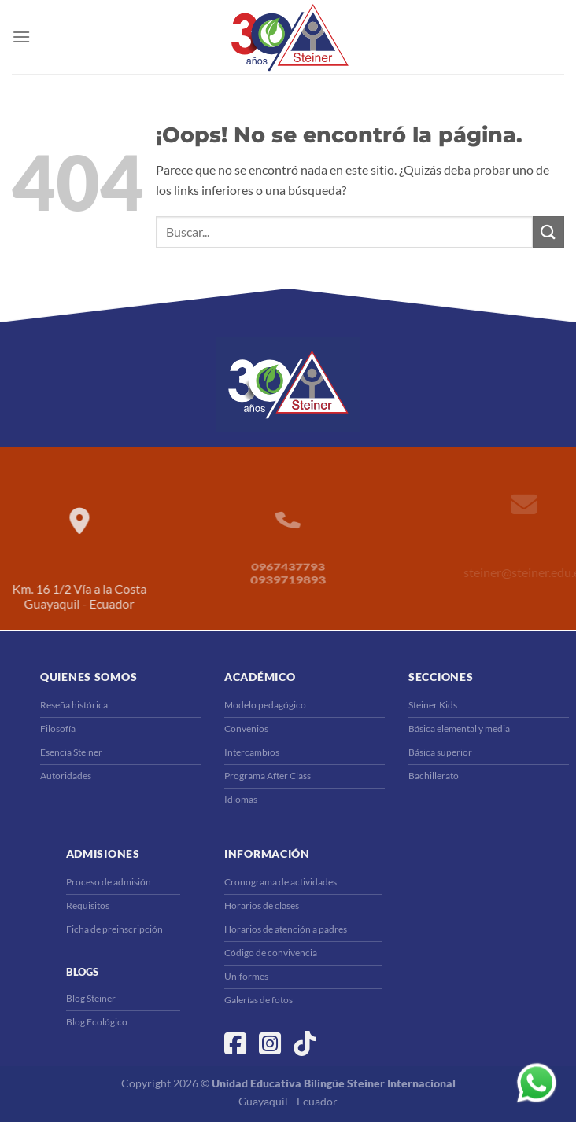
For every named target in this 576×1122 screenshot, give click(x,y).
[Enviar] (548, 231)
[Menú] (21, 36)
